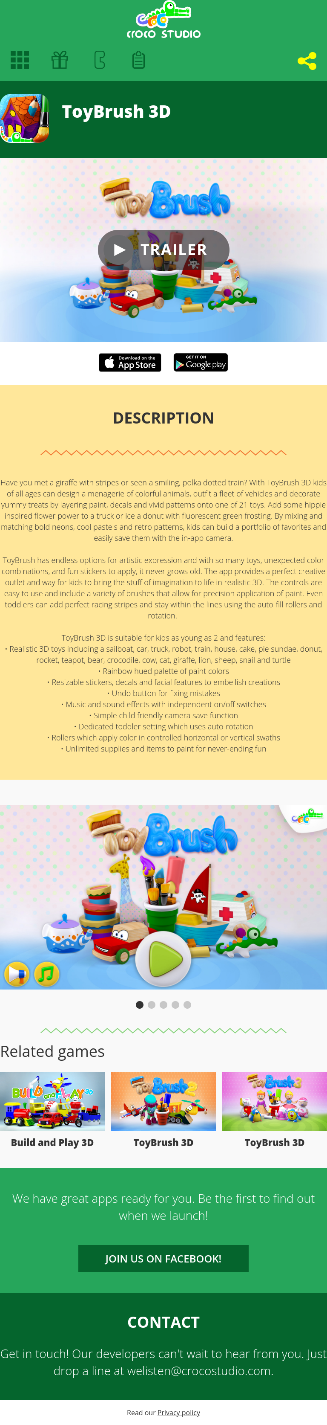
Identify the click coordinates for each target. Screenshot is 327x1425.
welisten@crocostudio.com (199, 1370)
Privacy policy (179, 1412)
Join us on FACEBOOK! (163, 1258)
